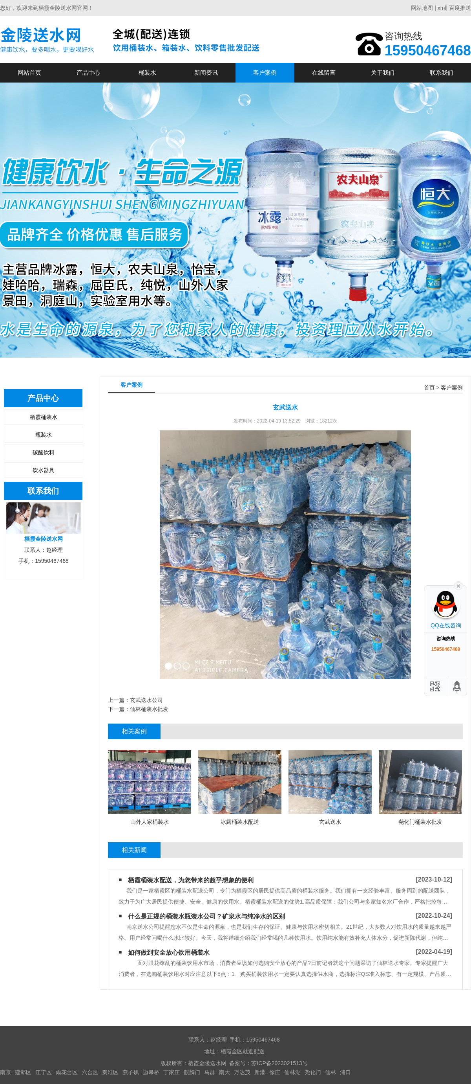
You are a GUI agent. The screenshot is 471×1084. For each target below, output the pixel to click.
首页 (429, 388)
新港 (259, 1072)
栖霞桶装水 (43, 417)
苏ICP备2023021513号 (279, 1063)
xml (442, 8)
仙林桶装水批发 (149, 709)
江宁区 (43, 1072)
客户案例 (265, 72)
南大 (224, 1072)
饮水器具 (44, 470)
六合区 (90, 1072)
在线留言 (324, 72)
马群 (209, 1072)
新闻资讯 (206, 72)
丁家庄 (171, 1072)
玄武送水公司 (146, 700)
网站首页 (29, 72)
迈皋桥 (151, 1072)
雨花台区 (67, 1072)
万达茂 (242, 1072)
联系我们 (441, 72)
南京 (5, 1072)
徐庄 (274, 1072)
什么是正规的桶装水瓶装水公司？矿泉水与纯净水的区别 (206, 916)
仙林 (330, 1072)
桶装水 (147, 72)
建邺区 (23, 1072)
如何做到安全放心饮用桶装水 (169, 952)
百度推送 (460, 8)
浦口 (345, 1072)
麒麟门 (192, 1072)
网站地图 (422, 8)
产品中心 (88, 72)
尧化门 (313, 1072)
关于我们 (382, 72)
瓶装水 (43, 435)
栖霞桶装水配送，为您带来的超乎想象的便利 (191, 880)
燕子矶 (130, 1072)
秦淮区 (110, 1072)
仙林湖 (292, 1072)
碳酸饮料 (44, 452)
